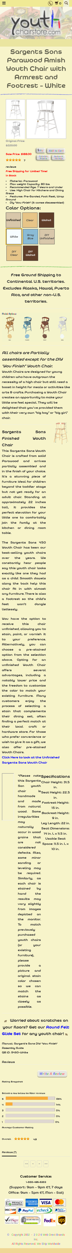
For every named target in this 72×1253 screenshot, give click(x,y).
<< (26, 1163)
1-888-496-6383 (36, 1182)
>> (46, 1163)
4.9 (35, 1139)
